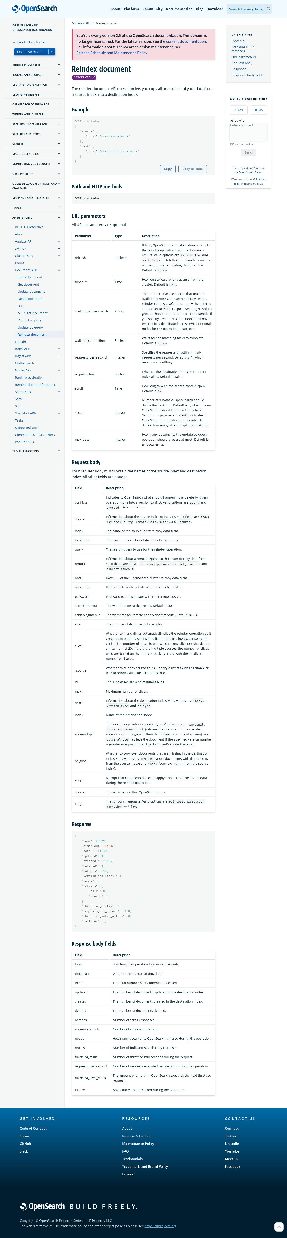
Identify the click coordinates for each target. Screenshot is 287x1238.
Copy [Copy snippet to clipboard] (168, 168)
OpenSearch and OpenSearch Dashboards (32, 27)
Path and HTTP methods (243, 49)
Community (152, 8)
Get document (28, 284)
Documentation (179, 8)
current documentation (186, 41)
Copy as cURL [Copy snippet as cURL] (192, 168)
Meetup (231, 1159)
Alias (18, 234)
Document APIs (26, 270)
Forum (25, 1136)
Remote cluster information (35, 384)
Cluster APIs (24, 256)
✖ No (259, 110)
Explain (20, 341)
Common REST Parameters (35, 435)
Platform (131, 8)
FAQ (125, 1151)
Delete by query (29, 320)
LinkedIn (232, 1143)
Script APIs (23, 392)
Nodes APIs (23, 370)
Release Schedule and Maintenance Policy (111, 52)
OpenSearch (35, 9)
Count (19, 263)
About (115, 8)
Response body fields (247, 75)
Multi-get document (33, 313)
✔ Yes (238, 110)
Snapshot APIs (25, 413)
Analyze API (23, 241)
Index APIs (22, 349)
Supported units (27, 427)
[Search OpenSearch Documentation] (249, 9)
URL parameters (244, 57)
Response (239, 69)
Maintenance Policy (138, 1143)
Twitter (230, 1136)
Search (20, 406)
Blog (199, 8)
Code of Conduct (33, 1128)
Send (248, 152)
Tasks (19, 420)
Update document (31, 291)
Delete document (30, 299)
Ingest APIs (23, 356)
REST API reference (29, 227)
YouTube (232, 1151)
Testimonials (132, 1159)
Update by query (30, 327)
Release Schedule (136, 1136)
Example (238, 41)
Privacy (128, 1174)
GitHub (25, 1143)
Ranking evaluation (29, 377)
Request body (242, 63)
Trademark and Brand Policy (145, 1166)
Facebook (232, 1166)
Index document (30, 277)
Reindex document (32, 334)
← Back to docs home (28, 42)
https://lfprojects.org (160, 1226)
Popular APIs (24, 442)
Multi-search (24, 363)
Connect (232, 1128)
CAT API (20, 248)
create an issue (253, 184)
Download (215, 8)
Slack (24, 1151)
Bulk (21, 306)
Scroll (19, 399)
